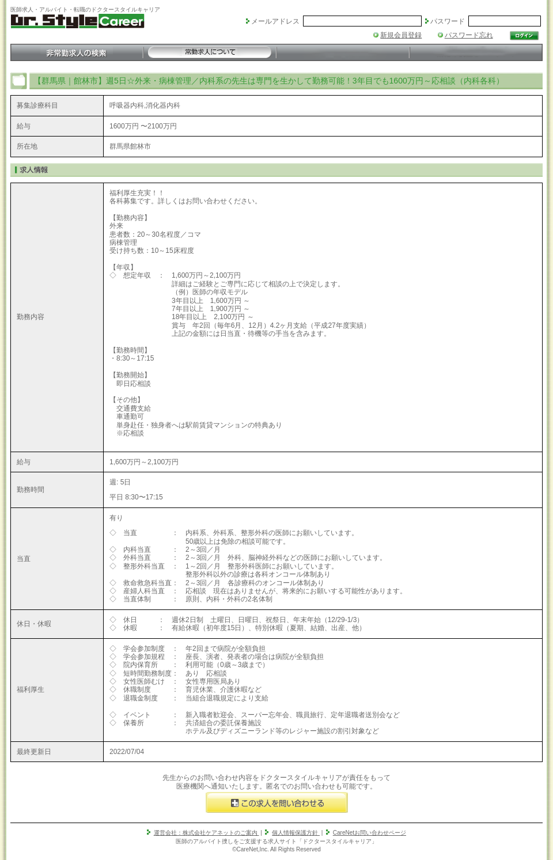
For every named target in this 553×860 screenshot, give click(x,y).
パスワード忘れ (469, 35)
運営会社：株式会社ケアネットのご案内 (206, 832)
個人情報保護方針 (296, 832)
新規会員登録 (401, 35)
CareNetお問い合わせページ (369, 832)
